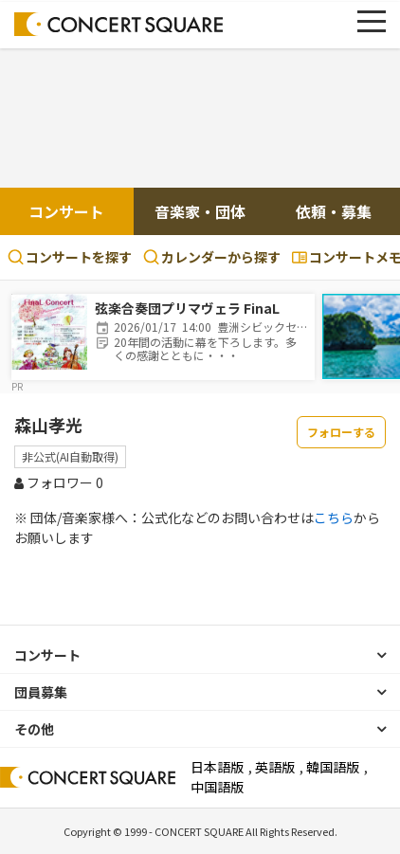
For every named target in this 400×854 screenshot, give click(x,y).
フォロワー (58, 482)
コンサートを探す (70, 256)
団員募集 (40, 691)
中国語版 (217, 786)
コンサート (66, 211)
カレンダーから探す (212, 256)
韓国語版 (332, 766)
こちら (334, 517)
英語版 (275, 766)
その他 (34, 728)
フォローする (341, 432)
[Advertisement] (200, 120)
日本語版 (217, 766)
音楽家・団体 (200, 211)
